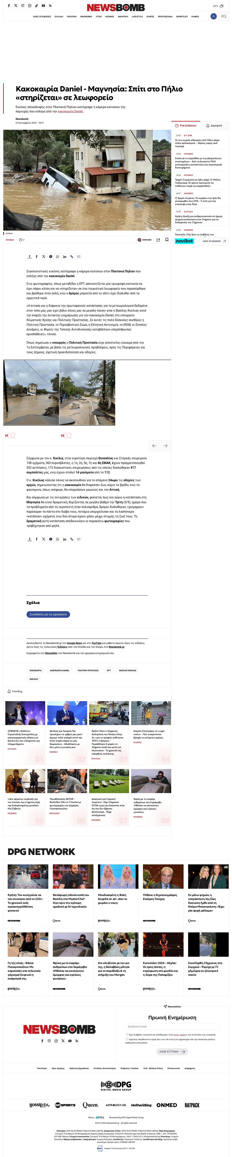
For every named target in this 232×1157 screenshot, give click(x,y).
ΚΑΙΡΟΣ (150, 16)
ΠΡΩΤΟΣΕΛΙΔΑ (165, 16)
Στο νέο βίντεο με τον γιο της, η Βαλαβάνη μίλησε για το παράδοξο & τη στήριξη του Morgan (114, 968)
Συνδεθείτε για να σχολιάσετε (48, 614)
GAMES (195, 16)
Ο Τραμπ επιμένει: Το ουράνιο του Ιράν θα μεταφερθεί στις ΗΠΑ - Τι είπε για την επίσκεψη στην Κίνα (198, 201)
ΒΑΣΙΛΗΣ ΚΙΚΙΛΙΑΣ (127, 670)
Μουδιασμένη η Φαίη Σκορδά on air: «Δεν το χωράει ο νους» (112, 899)
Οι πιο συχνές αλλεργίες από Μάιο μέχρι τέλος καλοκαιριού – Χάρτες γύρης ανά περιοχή (197, 143)
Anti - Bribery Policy (153, 1068)
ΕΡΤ (109, 670)
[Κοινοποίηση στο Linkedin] (65, 256)
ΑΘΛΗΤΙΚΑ (123, 16)
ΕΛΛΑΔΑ (59, 16)
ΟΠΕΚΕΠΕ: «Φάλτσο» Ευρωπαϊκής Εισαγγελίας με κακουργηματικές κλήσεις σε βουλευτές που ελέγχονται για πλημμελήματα (24, 737)
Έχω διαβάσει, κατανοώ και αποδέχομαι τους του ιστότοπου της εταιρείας (172, 1034)
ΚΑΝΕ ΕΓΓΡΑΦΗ (172, 1052)
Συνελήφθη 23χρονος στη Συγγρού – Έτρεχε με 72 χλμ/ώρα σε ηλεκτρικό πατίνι (205, 968)
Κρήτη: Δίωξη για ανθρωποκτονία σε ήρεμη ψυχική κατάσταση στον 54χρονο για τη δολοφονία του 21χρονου (198, 219)
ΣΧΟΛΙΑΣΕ (144, 240)
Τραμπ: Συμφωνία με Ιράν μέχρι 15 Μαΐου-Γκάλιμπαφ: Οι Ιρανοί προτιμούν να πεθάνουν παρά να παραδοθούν (198, 182)
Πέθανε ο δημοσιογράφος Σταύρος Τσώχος (160, 897)
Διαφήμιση (190, 1068)
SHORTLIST (182, 16)
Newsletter (51, 653)
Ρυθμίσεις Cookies (129, 1068)
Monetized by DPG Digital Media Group (126, 1117)
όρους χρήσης (180, 1034)
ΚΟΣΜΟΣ (109, 16)
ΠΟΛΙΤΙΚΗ (71, 16)
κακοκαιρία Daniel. (71, 111)
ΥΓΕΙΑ (99, 16)
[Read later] (167, 239)
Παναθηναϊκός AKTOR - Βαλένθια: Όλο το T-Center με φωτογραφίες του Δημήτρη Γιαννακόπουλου (65, 803)
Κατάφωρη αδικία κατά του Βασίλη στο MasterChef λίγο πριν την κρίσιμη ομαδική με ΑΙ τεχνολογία (71, 900)
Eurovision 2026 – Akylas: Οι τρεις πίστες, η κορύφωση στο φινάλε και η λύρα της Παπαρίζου (160, 968)
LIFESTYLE (137, 16)
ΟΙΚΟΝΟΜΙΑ (86, 16)
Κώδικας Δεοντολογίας (105, 1068)
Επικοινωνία (174, 1068)
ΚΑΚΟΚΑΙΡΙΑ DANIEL (59, 670)
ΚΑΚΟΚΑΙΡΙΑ (36, 670)
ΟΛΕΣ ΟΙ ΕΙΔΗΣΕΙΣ (42, 16)
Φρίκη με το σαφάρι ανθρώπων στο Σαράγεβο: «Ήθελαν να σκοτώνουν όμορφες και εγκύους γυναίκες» (148, 805)
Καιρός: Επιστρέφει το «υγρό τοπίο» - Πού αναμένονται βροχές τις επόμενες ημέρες (149, 734)
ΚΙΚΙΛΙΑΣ (34, 679)
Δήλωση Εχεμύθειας (79, 1068)
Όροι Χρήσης (58, 1068)
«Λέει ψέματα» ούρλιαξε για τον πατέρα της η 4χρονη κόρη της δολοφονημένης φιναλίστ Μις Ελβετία (24, 803)
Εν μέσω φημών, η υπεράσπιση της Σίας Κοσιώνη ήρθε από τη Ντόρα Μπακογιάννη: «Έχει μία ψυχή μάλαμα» (206, 902)
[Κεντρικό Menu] (224, 16)
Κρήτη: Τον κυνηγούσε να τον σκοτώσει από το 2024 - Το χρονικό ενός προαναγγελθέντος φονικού (26, 902)
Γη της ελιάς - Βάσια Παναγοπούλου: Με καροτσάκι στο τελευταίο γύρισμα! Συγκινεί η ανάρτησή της (24, 970)
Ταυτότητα (42, 1068)
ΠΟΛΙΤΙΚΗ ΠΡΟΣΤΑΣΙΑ (88, 670)
